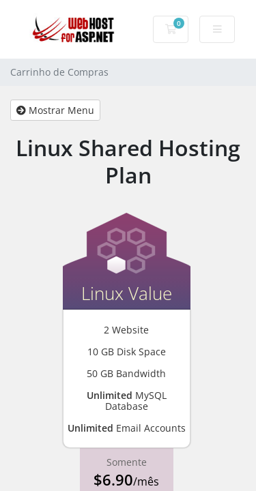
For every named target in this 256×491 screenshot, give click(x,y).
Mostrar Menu (55, 110)
